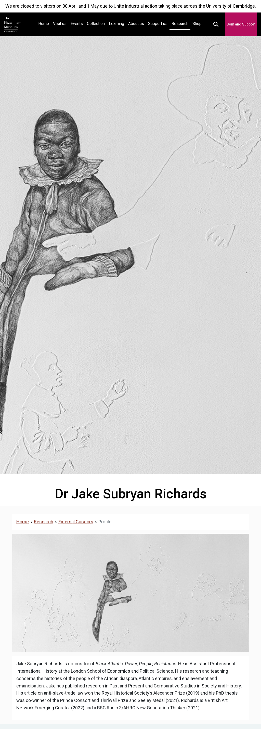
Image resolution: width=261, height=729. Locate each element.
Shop (197, 23)
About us (136, 23)
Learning (116, 23)
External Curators (75, 521)
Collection (96, 23)
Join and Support (241, 24)
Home (44, 23)
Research (180, 23)
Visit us (60, 23)
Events (77, 23)
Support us (157, 23)
